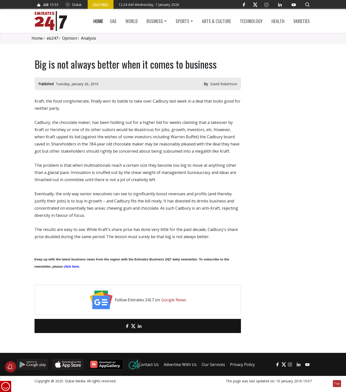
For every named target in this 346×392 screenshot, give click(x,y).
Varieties (301, 21)
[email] (118, 326)
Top (337, 383)
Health (277, 21)
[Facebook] (244, 4)
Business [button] (155, 21)
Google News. (174, 300)
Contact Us (148, 364)
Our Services (213, 364)
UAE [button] (113, 21)
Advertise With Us (180, 364)
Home (98, 21)
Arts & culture (216, 21)
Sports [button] (182, 21)
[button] (307, 4)
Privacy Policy (242, 364)
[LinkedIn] (280, 4)
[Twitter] (255, 4)
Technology (251, 21)
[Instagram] (266, 4)
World (131, 21)
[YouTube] (293, 4)
